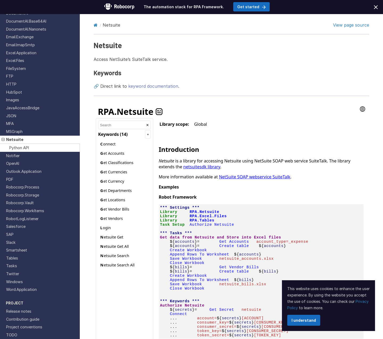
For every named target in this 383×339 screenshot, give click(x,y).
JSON (11, 116)
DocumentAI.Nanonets (26, 29)
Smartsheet (16, 250)
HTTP (11, 84)
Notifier (13, 155)
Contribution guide (22, 319)
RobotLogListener (22, 218)
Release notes (18, 311)
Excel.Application (21, 53)
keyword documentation (153, 86)
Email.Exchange (20, 37)
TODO (11, 335)
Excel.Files (15, 60)
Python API (19, 147)
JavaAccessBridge (22, 108)
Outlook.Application (23, 171)
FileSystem (16, 68)
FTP (9, 76)
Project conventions (24, 327)
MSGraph (14, 131)
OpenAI (12, 163)
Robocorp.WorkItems (25, 210)
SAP (10, 234)
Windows (14, 281)
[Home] (96, 25)
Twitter (12, 273)
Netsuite (12, 139)
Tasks (11, 265)
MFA (10, 123)
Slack (11, 242)
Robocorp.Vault (20, 202)
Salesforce (16, 226)
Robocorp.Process (22, 187)
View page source (351, 25)
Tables (12, 258)
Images (12, 100)
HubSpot (14, 92)
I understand (304, 320)
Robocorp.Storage (22, 195)
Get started (251, 7)
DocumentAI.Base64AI (26, 21)
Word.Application (21, 289)
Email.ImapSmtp (20, 45)
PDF (9, 179)
